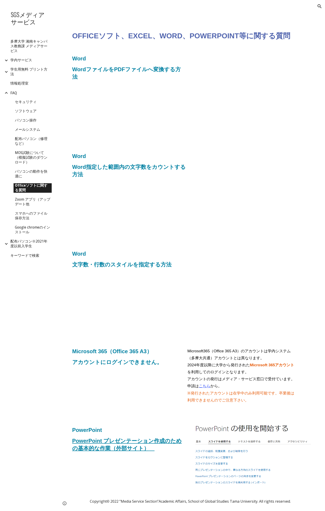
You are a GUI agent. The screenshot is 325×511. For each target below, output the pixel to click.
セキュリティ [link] (26, 102)
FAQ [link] (13, 93)
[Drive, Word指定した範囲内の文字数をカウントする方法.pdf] (252, 194)
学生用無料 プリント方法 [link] (28, 71)
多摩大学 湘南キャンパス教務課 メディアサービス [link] (28, 46)
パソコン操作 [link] (26, 120)
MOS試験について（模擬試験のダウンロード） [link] (31, 157)
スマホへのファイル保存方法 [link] (31, 215)
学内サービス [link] (21, 60)
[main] (190, 30)
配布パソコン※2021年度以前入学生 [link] (28, 243)
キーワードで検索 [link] (24, 255)
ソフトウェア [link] (26, 111)
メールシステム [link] (27, 129)
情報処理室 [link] (19, 83)
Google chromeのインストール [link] (32, 229)
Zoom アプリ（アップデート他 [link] (32, 201)
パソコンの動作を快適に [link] (31, 173)
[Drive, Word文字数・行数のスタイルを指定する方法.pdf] (252, 291)
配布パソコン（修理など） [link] (31, 141)
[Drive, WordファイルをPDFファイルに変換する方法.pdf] (252, 96)
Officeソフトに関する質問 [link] (31, 187)
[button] (319, 6)
